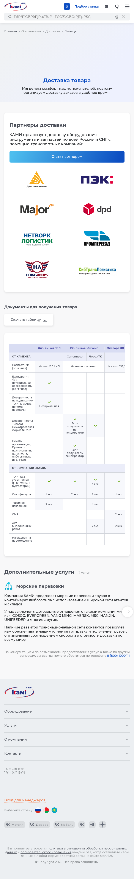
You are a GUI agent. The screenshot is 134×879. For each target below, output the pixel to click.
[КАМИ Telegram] (92, 824)
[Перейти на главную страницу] (15, 6)
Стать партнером (67, 157)
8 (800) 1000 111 (118, 656)
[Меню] (127, 6)
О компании (31, 31)
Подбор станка (86, 6)
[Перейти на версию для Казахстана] (54, 810)
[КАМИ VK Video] (14, 824)
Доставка (52, 31)
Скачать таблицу (26, 320)
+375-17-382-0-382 (116, 6)
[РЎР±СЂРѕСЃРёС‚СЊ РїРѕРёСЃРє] (123, 16)
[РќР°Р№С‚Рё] (9, 16)
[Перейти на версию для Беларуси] (46, 810)
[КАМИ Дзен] (102, 824)
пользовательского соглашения (45, 852)
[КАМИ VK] (81, 824)
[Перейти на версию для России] (38, 810)
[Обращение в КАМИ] (106, 6)
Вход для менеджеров (25, 800)
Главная (10, 31)
